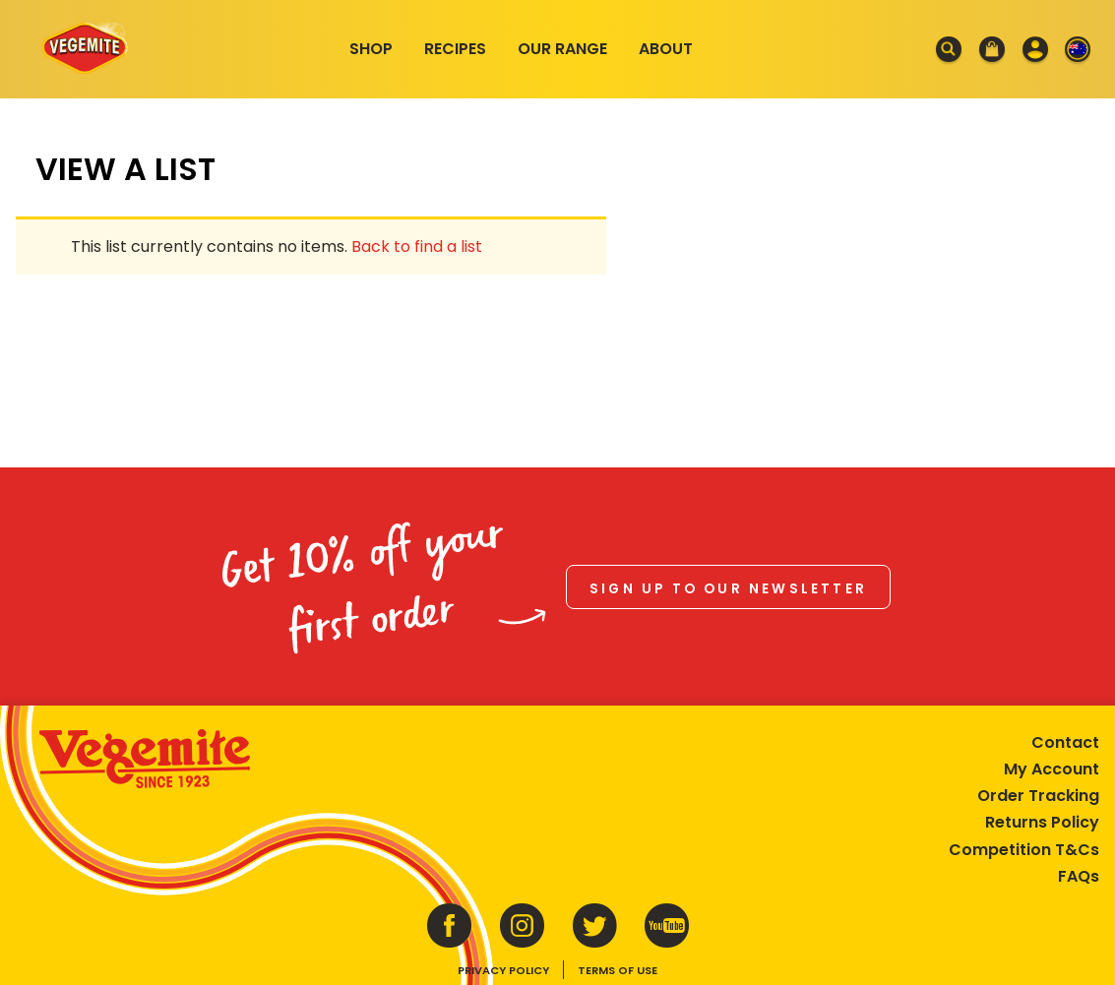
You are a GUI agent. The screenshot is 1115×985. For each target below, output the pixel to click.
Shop (371, 48)
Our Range (562, 48)
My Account (1051, 769)
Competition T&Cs (1024, 849)
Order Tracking (1038, 795)
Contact (1065, 742)
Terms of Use (617, 970)
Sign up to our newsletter (728, 589)
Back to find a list (416, 246)
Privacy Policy (503, 970)
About (666, 48)
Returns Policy (1042, 822)
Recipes (455, 48)
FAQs (1078, 876)
